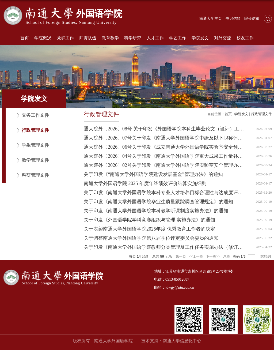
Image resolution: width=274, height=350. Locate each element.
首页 (24, 38)
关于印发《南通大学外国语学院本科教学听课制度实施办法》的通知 (156, 210)
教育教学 (110, 38)
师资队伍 (87, 38)
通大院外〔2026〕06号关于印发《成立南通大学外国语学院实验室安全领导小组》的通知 (178, 147)
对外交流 (222, 38)
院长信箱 (251, 19)
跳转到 (266, 256)
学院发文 (200, 38)
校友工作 (245, 38)
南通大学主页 (210, 19)
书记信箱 (233, 19)
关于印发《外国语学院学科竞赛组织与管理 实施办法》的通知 (149, 220)
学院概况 (42, 38)
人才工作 (155, 38)
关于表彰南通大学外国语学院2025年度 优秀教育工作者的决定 (149, 229)
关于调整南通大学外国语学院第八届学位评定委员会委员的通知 (151, 238)
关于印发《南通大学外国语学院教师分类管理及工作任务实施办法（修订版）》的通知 (175, 247)
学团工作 (177, 38)
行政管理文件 (261, 114)
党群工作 (65, 38)
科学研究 (132, 38)
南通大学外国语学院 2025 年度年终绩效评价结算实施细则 (145, 183)
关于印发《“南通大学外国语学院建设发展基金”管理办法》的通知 (153, 174)
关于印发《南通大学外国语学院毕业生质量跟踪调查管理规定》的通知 (158, 201)
